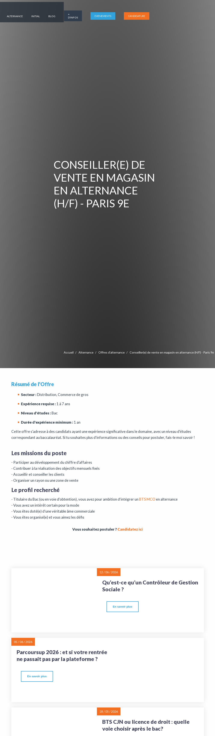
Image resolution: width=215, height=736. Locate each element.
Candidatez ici (130, 529)
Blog (127, 13)
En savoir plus (122, 606)
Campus (68, 13)
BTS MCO (146, 499)
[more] (123, 606)
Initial (111, 13)
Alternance (90, 13)
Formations (46, 13)
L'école (25, 13)
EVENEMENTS (178, 13)
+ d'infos (148, 13)
